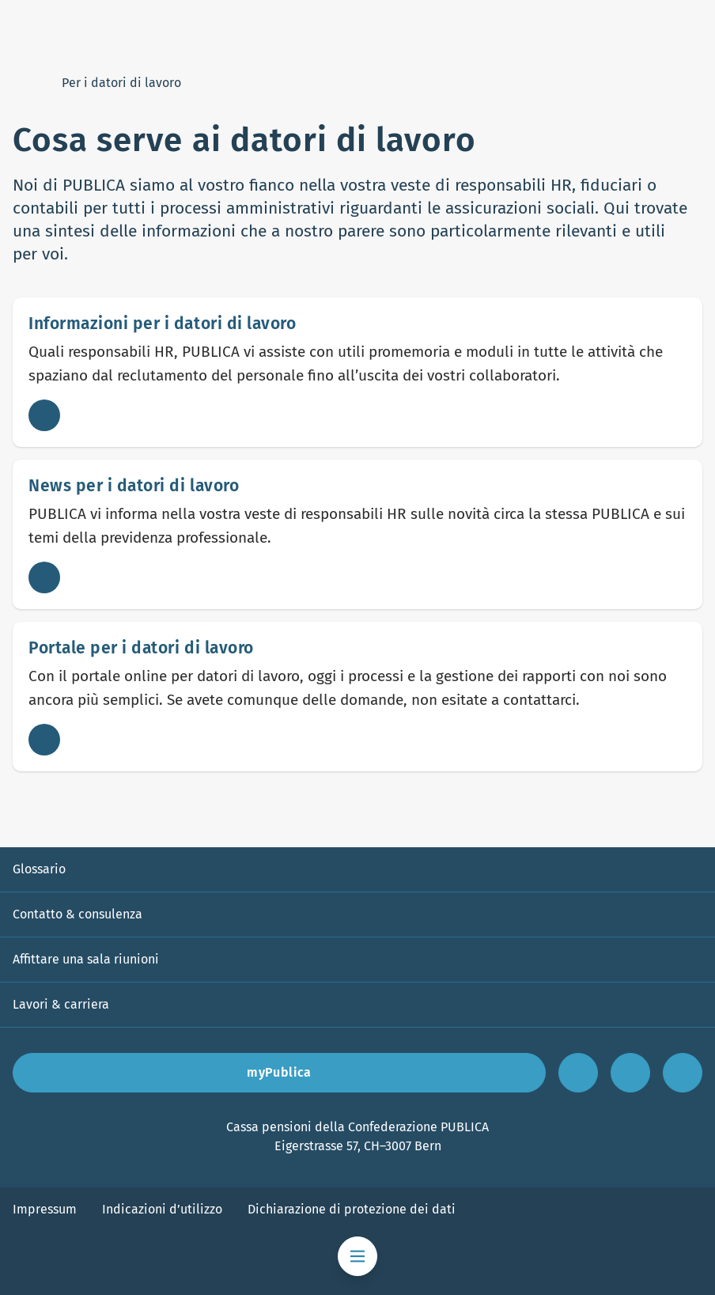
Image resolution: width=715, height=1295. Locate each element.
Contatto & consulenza (77, 914)
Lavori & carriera (61, 1004)
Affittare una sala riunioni (86, 959)
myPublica (279, 1072)
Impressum (45, 1209)
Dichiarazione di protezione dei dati (352, 1209)
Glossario (39, 869)
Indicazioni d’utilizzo (162, 1209)
